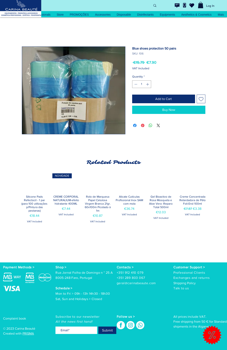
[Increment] (148, 84)
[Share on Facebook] (134, 125)
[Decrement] (135, 84)
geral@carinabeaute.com (136, 283)
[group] (114, 208)
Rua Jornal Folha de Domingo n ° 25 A (84, 272)
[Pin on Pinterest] (142, 125)
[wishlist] (191, 5)
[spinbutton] (141, 84)
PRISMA (28, 333)
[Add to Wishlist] (201, 99)
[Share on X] (158, 125)
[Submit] (107, 330)
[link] (200, 5)
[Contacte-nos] (177, 5)
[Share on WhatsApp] (150, 125)
